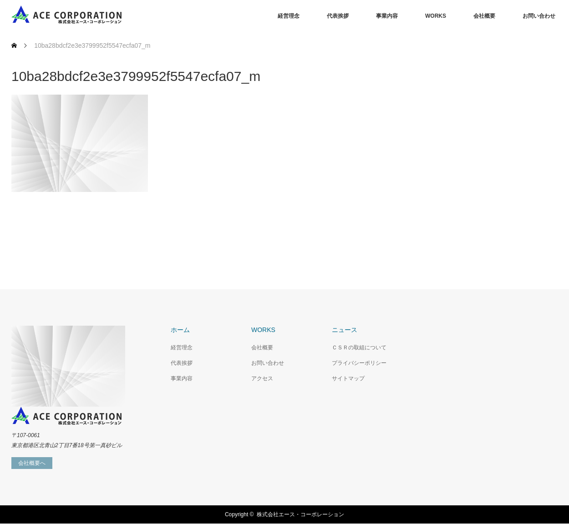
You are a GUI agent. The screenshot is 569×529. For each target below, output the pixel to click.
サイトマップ (348, 378)
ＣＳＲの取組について (359, 347)
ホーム (180, 329)
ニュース (344, 329)
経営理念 (289, 16)
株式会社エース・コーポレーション (300, 514)
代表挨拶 (338, 16)
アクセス (262, 378)
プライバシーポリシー (359, 363)
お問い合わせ (539, 16)
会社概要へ (32, 463)
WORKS (435, 16)
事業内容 (387, 16)
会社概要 (484, 16)
